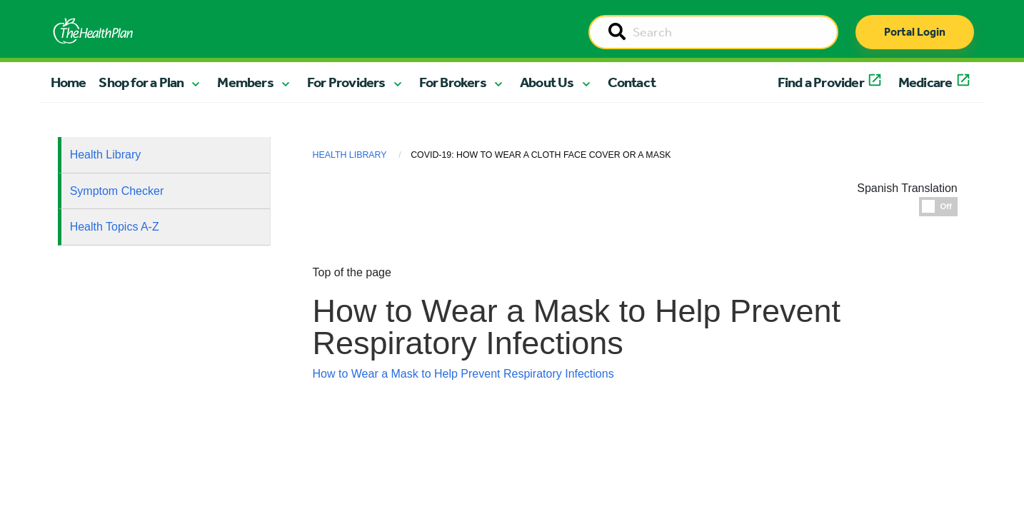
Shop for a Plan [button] (141, 82)
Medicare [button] (925, 82)
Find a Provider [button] (821, 82)
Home (68, 82)
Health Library (105, 154)
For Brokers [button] (452, 82)
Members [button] (245, 82)
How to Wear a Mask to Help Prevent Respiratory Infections (463, 374)
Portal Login (914, 32)
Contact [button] (632, 82)
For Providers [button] (346, 82)
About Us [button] (547, 82)
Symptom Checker (117, 191)
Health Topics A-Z (114, 227)
